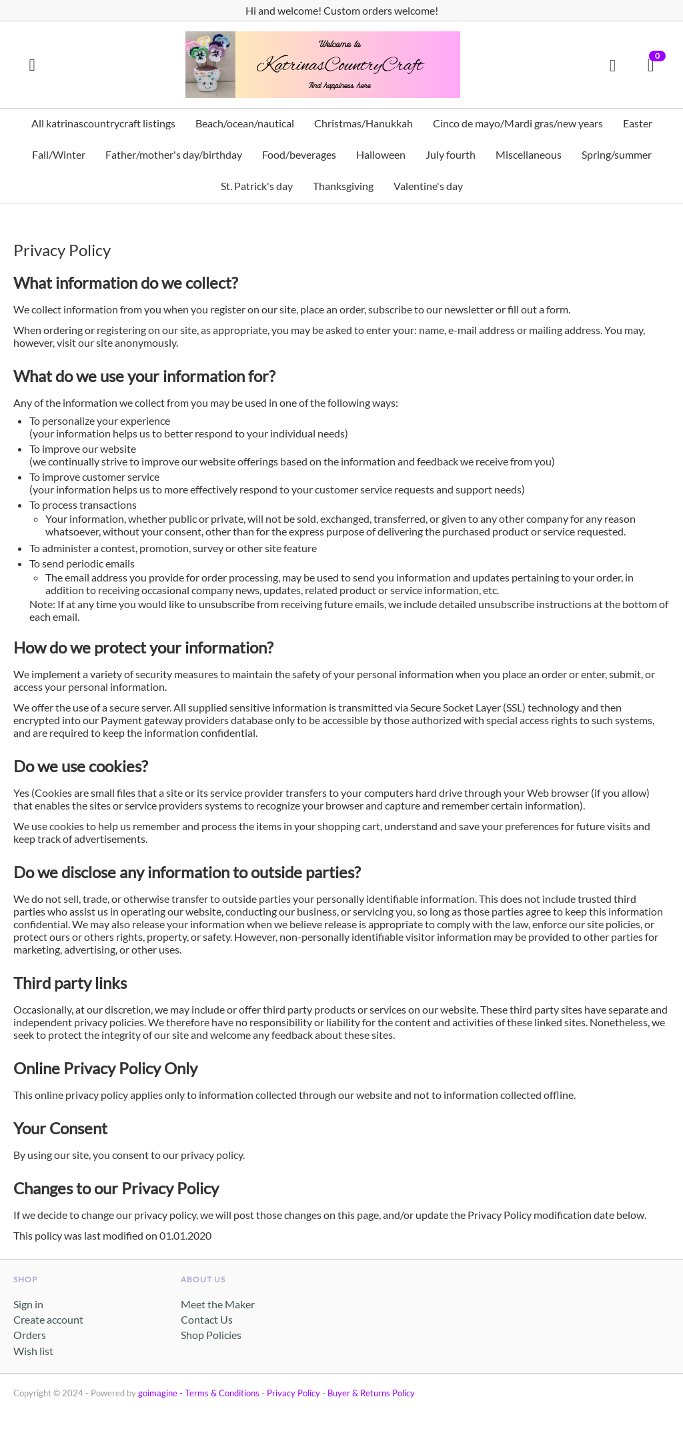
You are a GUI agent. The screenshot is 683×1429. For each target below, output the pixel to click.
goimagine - (161, 1393)
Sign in (28, 1304)
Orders (29, 1334)
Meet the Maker (218, 1304)
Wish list (33, 1350)
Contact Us (207, 1319)
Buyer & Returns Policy (371, 1393)
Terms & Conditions (222, 1393)
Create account (48, 1319)
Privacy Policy (293, 1393)
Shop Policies (211, 1334)
